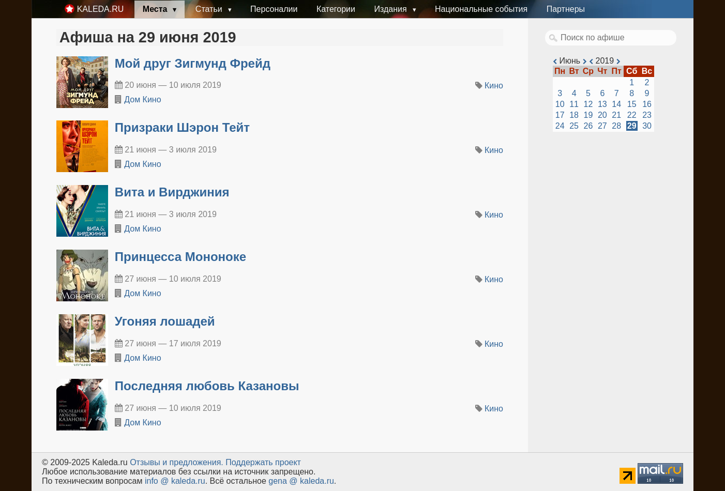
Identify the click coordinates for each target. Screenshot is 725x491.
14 (616, 104)
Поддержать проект (263, 462)
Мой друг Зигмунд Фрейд (192, 63)
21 (616, 115)
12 (588, 104)
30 (647, 125)
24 (560, 125)
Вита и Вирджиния (172, 192)
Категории (335, 9)
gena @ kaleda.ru (301, 481)
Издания (391, 9)
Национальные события (481, 9)
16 (647, 104)
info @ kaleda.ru (175, 481)
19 (588, 115)
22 (632, 115)
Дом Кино (142, 99)
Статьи (209, 9)
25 (574, 125)
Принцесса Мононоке (180, 257)
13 (602, 104)
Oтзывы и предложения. (176, 462)
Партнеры (566, 9)
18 (574, 115)
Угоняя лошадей (165, 321)
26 (588, 125)
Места (156, 9)
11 (574, 104)
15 (632, 104)
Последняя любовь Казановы (207, 386)
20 (602, 115)
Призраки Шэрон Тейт (182, 127)
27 (602, 125)
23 (647, 115)
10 (560, 104)
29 (632, 125)
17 (560, 115)
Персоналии (273, 9)
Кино (494, 85)
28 (616, 125)
